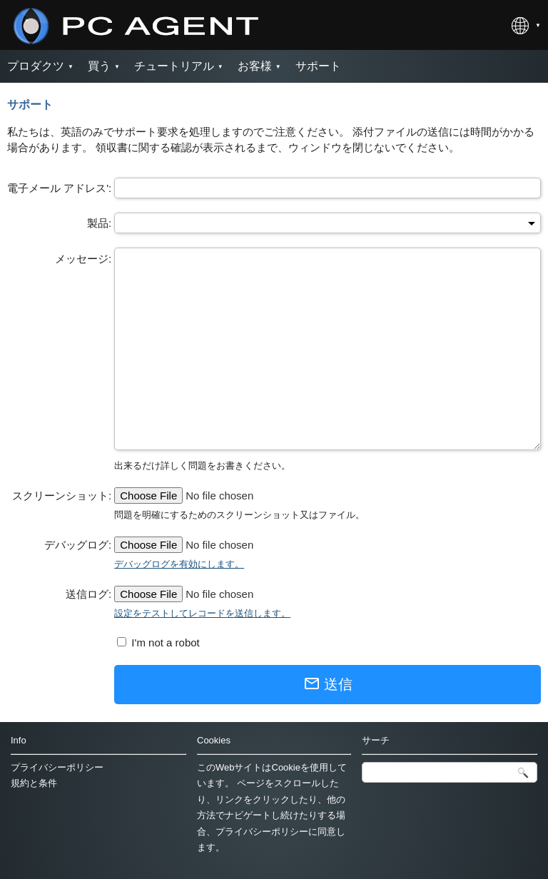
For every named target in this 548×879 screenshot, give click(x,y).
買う (99, 66)
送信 (327, 683)
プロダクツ (35, 66)
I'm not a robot (164, 642)
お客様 (255, 66)
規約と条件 (34, 783)
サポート (318, 66)
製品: (99, 223)
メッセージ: (83, 259)
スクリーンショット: (61, 495)
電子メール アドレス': (59, 188)
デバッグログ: (77, 545)
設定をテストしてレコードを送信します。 (202, 613)
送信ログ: (88, 594)
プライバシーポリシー (57, 767)
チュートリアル (174, 66)
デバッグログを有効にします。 (179, 564)
